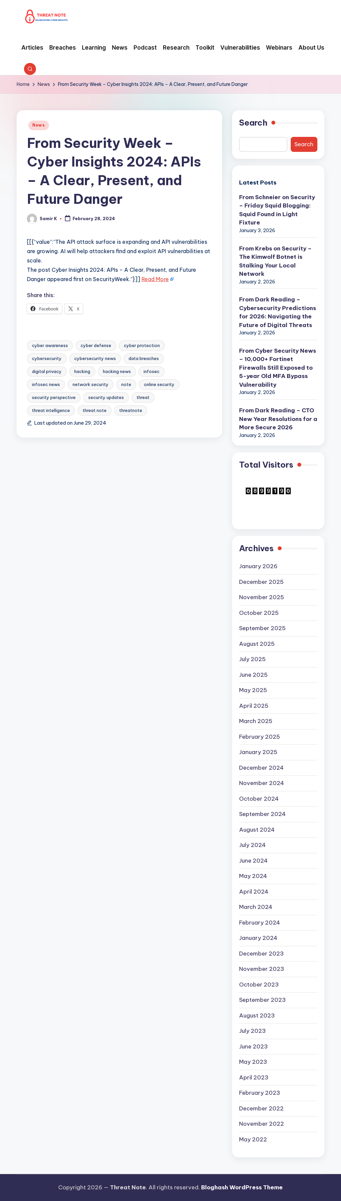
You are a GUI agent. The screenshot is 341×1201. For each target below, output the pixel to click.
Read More (155, 279)
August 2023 (257, 1015)
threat (143, 397)
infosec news (46, 384)
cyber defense (96, 345)
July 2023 (252, 1030)
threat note (95, 410)
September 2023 (262, 999)
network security (91, 384)
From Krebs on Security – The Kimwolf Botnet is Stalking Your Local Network (275, 261)
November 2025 (261, 597)
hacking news (117, 371)
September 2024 (262, 814)
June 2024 (253, 860)
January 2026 (258, 566)
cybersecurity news (95, 358)
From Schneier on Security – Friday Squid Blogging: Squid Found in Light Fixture (277, 210)
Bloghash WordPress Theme (242, 1187)
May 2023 (253, 1061)
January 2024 (258, 938)
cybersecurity (47, 358)
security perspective (54, 397)
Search (253, 123)
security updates (106, 397)
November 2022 (261, 1123)
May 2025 (253, 690)
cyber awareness (50, 345)
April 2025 (253, 705)
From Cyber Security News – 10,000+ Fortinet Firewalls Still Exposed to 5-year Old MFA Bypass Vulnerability (277, 367)
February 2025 (259, 736)
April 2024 (253, 891)
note (126, 384)
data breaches (144, 358)
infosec (152, 371)
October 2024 (259, 798)
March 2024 (255, 907)
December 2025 (261, 582)
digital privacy (47, 371)
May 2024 (253, 876)
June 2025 (253, 674)
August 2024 (257, 829)
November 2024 (261, 783)
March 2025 (255, 721)
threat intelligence (51, 410)
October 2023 (259, 984)
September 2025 (262, 628)
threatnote (130, 410)
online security (159, 384)
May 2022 (253, 1139)
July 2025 (252, 659)
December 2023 (261, 953)
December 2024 (261, 767)
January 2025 (258, 752)
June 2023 (253, 1046)
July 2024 (252, 845)
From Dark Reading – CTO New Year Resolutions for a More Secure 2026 (278, 419)
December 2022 (261, 1108)
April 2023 (253, 1077)
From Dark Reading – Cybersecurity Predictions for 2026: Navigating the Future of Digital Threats (277, 312)
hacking (82, 371)
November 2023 (261, 969)
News (38, 125)
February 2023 (259, 1092)
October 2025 (259, 612)
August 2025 (257, 643)
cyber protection (142, 345)
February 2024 (259, 922)
